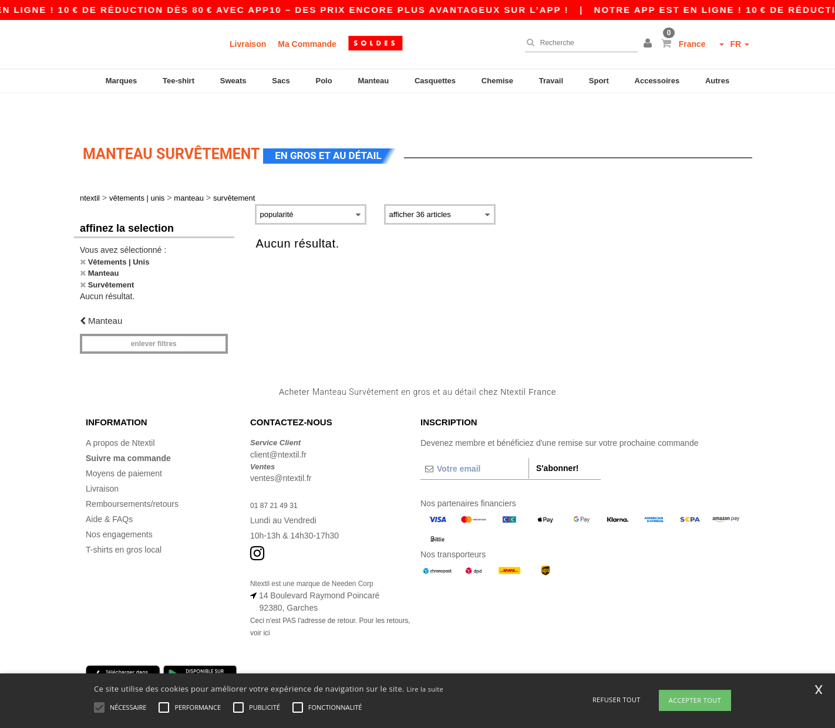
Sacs (280, 80)
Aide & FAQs (109, 490)
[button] (649, 44)
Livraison (248, 44)
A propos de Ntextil (120, 413)
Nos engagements (119, 505)
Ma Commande (307, 44)
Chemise (497, 80)
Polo (324, 80)
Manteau (373, 80)
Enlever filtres (154, 314)
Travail (551, 80)
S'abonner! (557, 438)
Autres (717, 80)
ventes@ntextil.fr (280, 448)
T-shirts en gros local (123, 520)
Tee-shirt (178, 80)
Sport (599, 80)
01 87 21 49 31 (277, 475)
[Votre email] (474, 439)
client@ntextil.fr (278, 425)
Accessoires (657, 80)
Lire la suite (424, 689)
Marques (121, 80)
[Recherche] (578, 43)
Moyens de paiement (124, 444)
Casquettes (435, 80)
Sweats (233, 80)
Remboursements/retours (132, 474)
